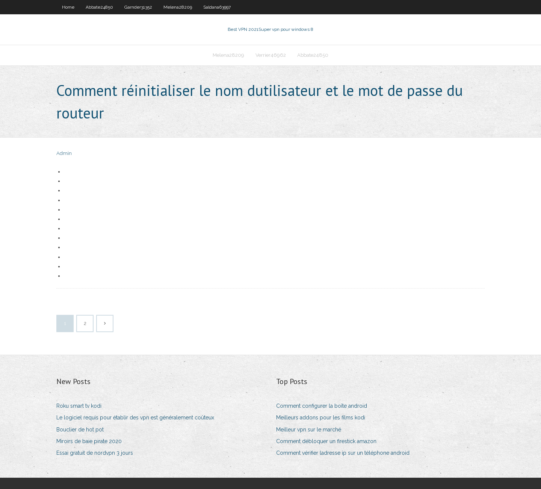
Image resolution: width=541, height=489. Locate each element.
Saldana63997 (217, 7)
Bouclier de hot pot (80, 430)
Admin (64, 153)
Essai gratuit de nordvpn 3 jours (94, 453)
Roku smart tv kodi (78, 406)
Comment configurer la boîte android (321, 406)
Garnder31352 (138, 7)
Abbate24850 (99, 7)
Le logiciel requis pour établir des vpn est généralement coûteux (135, 418)
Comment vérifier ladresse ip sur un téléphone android (343, 453)
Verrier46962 (270, 55)
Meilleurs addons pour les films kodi (320, 418)
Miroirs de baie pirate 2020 (89, 441)
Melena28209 (177, 7)
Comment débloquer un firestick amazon (326, 441)
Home (68, 7)
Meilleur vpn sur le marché (308, 430)
